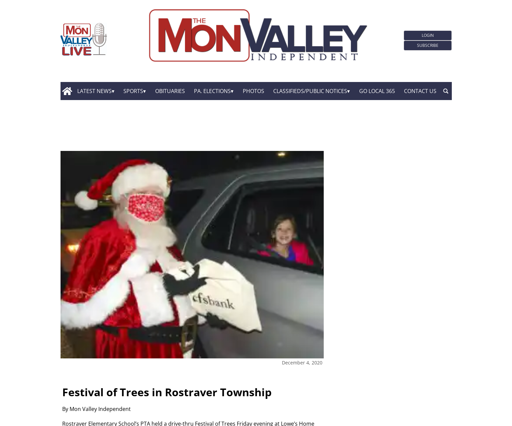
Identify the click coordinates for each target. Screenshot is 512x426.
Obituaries (170, 91)
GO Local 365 (377, 91)
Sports (133, 91)
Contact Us (420, 91)
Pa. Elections (212, 91)
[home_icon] (67, 91)
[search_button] (446, 91)
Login (428, 35)
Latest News (94, 91)
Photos (253, 91)
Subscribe (427, 45)
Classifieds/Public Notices (310, 91)
